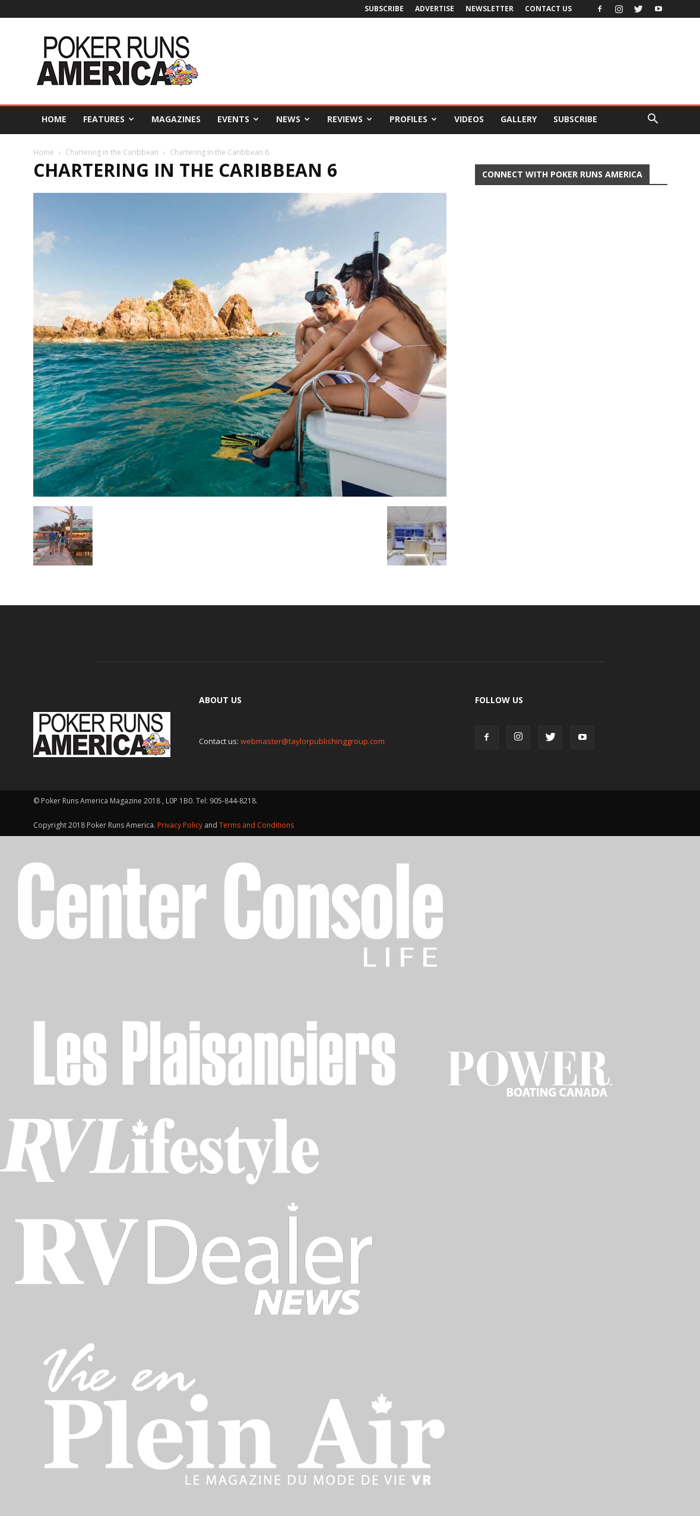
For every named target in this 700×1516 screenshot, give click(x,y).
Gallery (519, 119)
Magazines (176, 119)
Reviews (349, 119)
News (293, 119)
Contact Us (548, 9)
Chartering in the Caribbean (112, 152)
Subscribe (384, 9)
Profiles (413, 119)
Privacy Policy (180, 825)
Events (238, 119)
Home (54, 119)
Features (108, 119)
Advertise (434, 9)
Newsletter (489, 9)
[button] (653, 119)
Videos (469, 119)
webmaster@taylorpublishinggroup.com (312, 741)
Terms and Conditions (256, 825)
